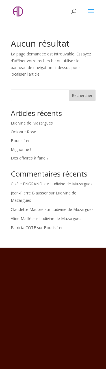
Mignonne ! (21, 149)
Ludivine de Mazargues (32, 123)
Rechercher (82, 95)
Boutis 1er (20, 140)
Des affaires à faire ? (29, 158)
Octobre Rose (23, 131)
